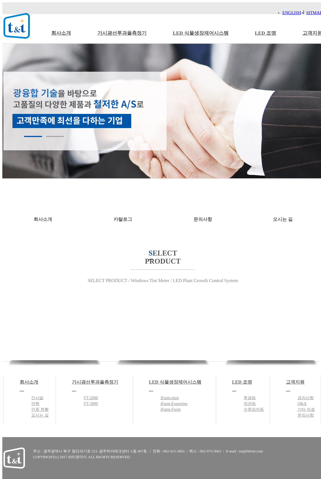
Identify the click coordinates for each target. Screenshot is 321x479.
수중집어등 (254, 409)
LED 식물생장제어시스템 (201, 33)
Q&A (302, 404)
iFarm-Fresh (170, 409)
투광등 (250, 398)
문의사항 (202, 203)
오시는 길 (282, 203)
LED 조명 (265, 33)
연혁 (35, 404)
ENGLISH (291, 12)
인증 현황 (40, 409)
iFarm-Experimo (173, 404)
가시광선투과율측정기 (122, 33)
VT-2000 (90, 398)
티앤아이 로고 (16, 26)
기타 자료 (306, 409)
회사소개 (61, 33)
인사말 (37, 398)
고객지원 (295, 382)
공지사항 (306, 398)
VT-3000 (90, 404)
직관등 (250, 404)
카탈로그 (122, 203)
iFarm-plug (169, 398)
